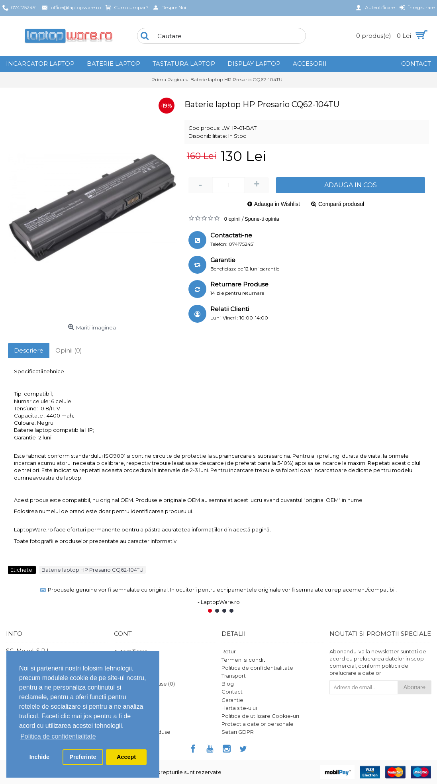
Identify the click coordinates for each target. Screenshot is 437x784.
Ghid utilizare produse (142, 732)
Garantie (232, 700)
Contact (232, 691)
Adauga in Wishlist (277, 204)
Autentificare (131, 651)
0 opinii (232, 219)
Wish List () (129, 691)
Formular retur (132, 700)
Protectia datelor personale (257, 724)
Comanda (127, 675)
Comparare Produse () (144, 683)
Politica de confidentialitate (257, 667)
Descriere (28, 350)
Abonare (414, 687)
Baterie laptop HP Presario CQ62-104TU (92, 569)
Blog (227, 683)
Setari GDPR (237, 732)
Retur (228, 651)
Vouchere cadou (135, 708)
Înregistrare (128, 660)
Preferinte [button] (82, 757)
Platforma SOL (133, 716)
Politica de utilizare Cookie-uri (260, 716)
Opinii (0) (68, 350)
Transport (233, 675)
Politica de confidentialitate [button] (58, 736)
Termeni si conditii (244, 660)
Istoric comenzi (133, 667)
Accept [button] (126, 757)
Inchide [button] (39, 757)
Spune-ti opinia (262, 219)
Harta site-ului (239, 708)
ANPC (121, 724)
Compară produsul (341, 204)
